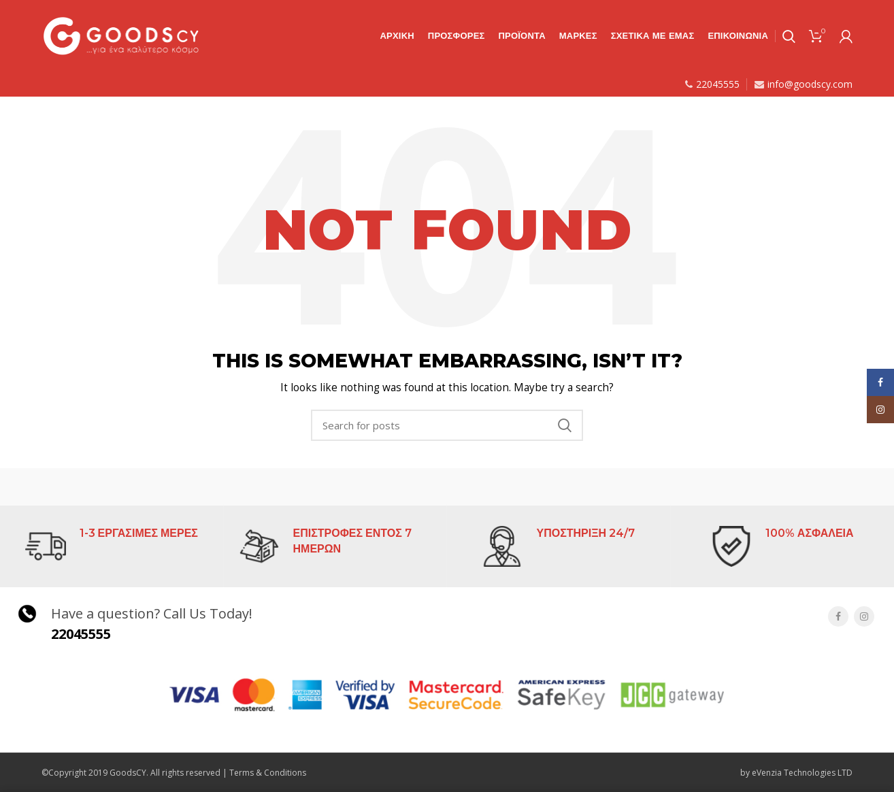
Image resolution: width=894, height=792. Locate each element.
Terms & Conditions (267, 772)
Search (565, 425)
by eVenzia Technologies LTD (796, 772)
